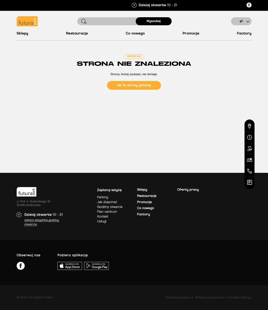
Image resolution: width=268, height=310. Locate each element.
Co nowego (135, 33)
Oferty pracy (188, 189)
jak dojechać (107, 202)
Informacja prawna (178, 297)
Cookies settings (239, 297)
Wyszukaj (154, 21)
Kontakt (102, 216)
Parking (102, 197)
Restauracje (77, 33)
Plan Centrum (107, 211)
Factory (244, 33)
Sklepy (22, 33)
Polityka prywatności (209, 297)
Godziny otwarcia (109, 207)
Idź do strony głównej (134, 85)
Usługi (101, 221)
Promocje (190, 33)
